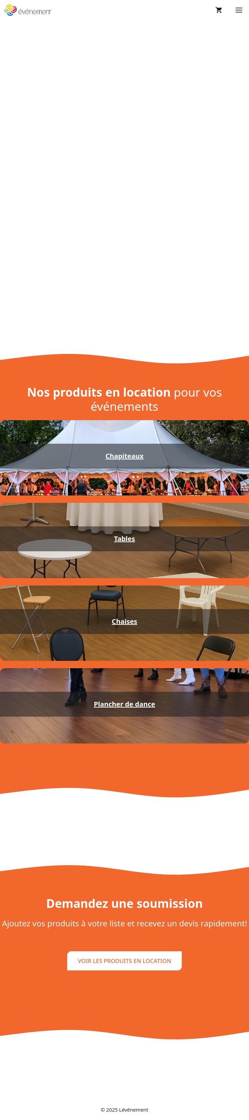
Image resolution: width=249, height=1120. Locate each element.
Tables (124, 538)
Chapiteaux (125, 456)
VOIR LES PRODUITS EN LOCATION (124, 961)
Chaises (124, 621)
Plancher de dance (124, 704)
